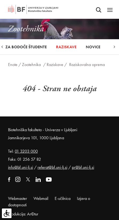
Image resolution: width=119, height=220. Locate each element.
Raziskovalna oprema (87, 64)
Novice (93, 47)
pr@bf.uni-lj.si (83, 167)
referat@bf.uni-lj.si (52, 167)
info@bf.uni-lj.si (20, 167)
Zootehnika (31, 64)
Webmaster (17, 198)
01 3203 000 (26, 151)
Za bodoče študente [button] (26, 47)
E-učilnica (62, 198)
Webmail (41, 198)
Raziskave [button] (66, 47)
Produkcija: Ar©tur (23, 214)
